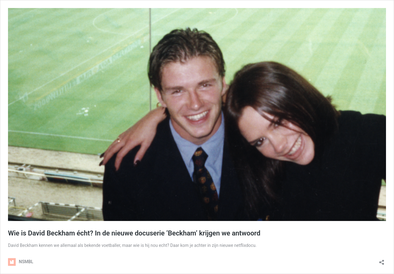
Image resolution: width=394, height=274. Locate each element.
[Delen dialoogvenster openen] (381, 260)
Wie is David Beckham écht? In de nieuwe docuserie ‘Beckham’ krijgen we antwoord (134, 233)
